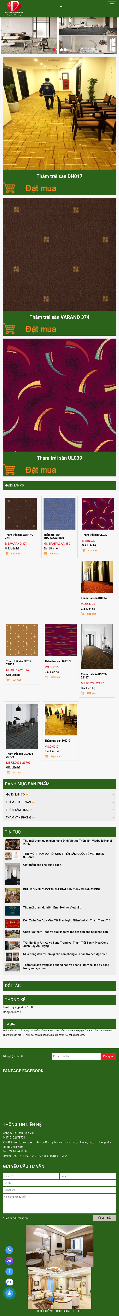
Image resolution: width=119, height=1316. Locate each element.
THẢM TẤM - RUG (17, 810)
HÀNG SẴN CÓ (14, 485)
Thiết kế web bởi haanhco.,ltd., (60, 1311)
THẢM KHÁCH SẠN (18, 802)
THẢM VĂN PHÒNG (18, 817)
